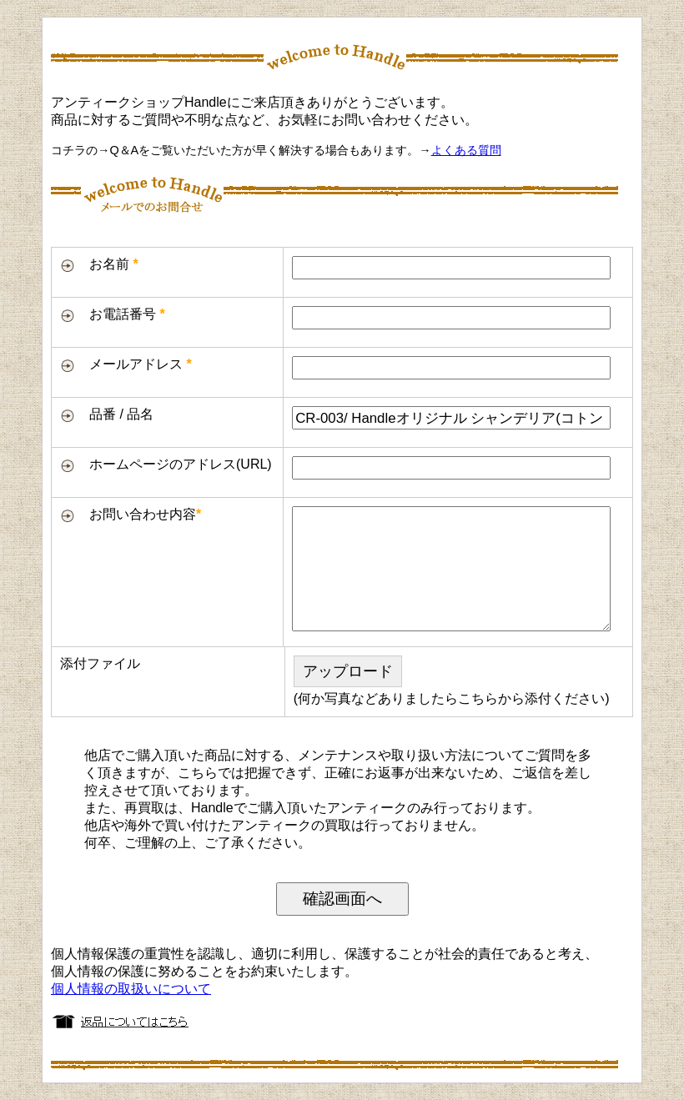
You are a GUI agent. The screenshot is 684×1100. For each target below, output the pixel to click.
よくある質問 (466, 150)
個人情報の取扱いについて (131, 989)
